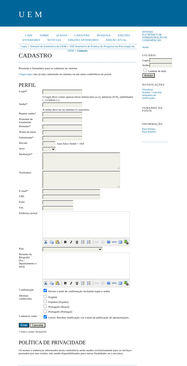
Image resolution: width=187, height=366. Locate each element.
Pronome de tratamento (26, 120)
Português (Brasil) (58, 306)
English (52, 297)
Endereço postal (28, 213)
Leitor (51, 317)
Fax (21, 207)
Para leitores (148, 128)
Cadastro (82, 35)
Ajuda (145, 47)
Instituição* (26, 154)
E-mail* (23, 190)
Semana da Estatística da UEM (48, 46)
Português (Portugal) (60, 311)
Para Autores (149, 131)
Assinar (146, 92)
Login (145, 60)
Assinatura (25, 172)
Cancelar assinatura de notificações (152, 95)
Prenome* (24, 126)
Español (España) (58, 301)
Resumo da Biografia (25, 256)
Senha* (23, 103)
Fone (22, 201)
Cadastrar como (28, 315)
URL (22, 196)
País (21, 248)
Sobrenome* (26, 137)
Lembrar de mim (157, 71)
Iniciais (23, 142)
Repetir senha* (27, 113)
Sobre (44, 35)
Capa (29, 35)
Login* (23, 91)
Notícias (54, 40)
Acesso (61, 35)
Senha (145, 65)
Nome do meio (27, 131)
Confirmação (26, 289)
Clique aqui (25, 74)
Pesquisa (104, 35)
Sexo (22, 148)
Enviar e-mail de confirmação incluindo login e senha (79, 291)
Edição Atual (116, 40)
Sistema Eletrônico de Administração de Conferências (154, 36)
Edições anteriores (83, 40)
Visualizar (147, 89)
